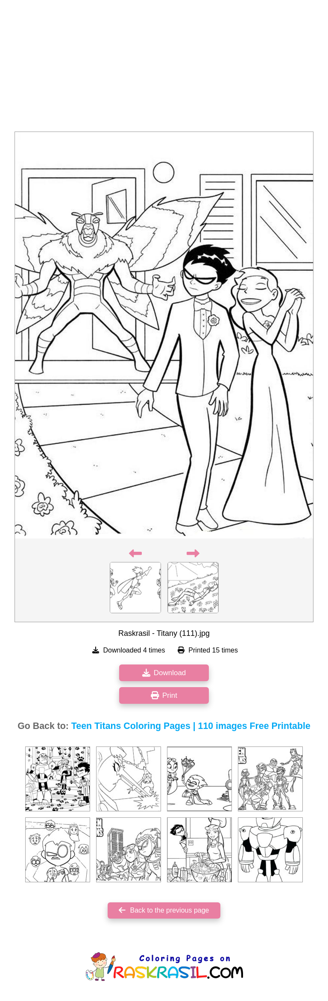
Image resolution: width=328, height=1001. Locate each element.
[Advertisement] (164, 68)
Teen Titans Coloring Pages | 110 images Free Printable (190, 726)
